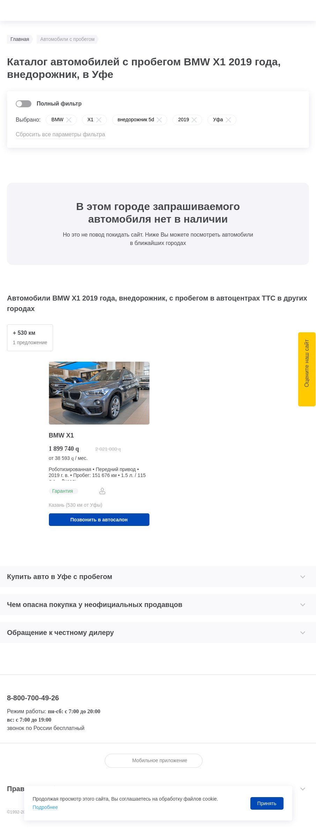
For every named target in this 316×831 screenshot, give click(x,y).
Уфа (218, 119)
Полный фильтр (59, 104)
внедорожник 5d (136, 119)
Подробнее (45, 807)
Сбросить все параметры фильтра (60, 134)
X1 (91, 119)
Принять (267, 803)
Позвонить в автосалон (99, 520)
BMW (57, 119)
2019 (183, 119)
